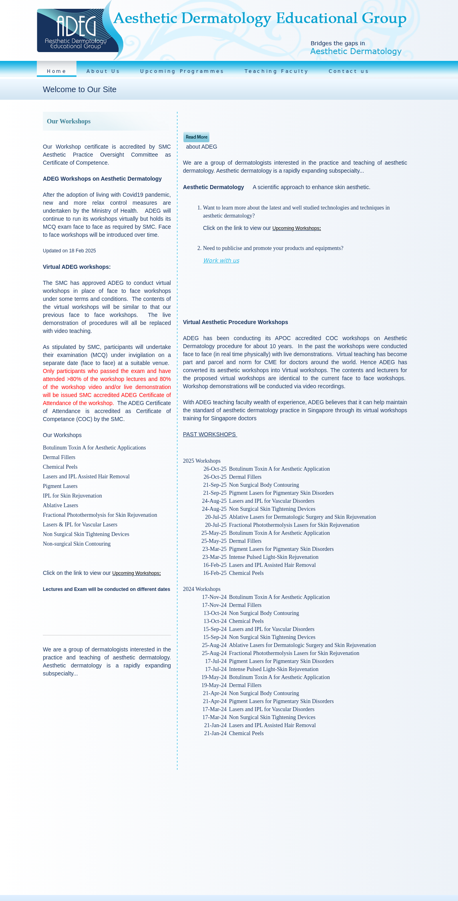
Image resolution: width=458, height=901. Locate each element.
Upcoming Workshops (135, 573)
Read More (196, 137)
